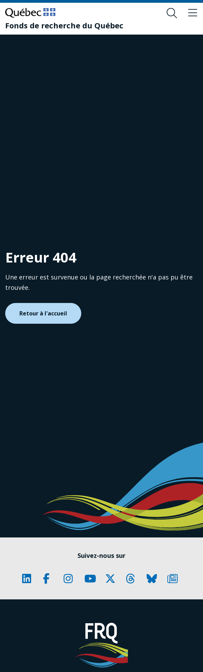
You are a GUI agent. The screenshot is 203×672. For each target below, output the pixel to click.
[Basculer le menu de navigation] (192, 13)
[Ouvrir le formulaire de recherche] (172, 13)
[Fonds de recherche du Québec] (64, 25)
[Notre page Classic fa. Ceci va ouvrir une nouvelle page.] (29, 579)
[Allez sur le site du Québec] (30, 13)
